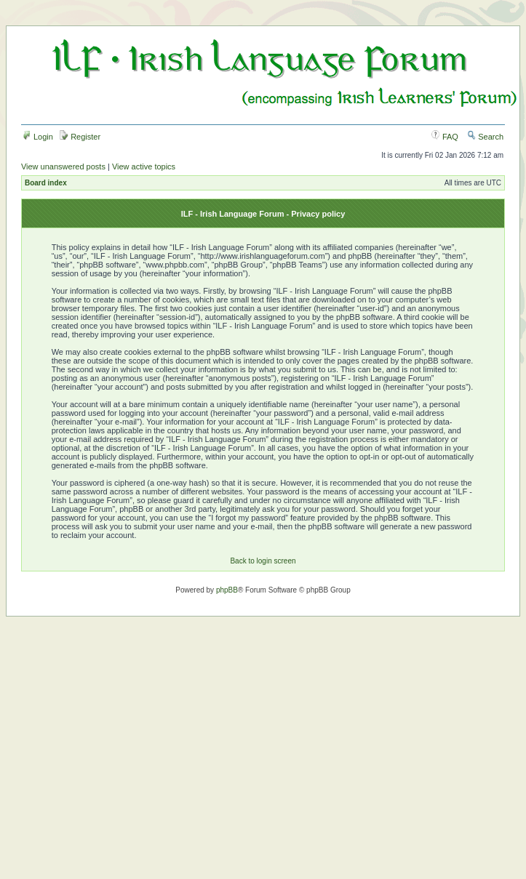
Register (80, 136)
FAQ (444, 136)
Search (485, 136)
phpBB (227, 590)
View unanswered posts (63, 166)
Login (38, 136)
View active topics (143, 166)
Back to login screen (262, 561)
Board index (46, 183)
